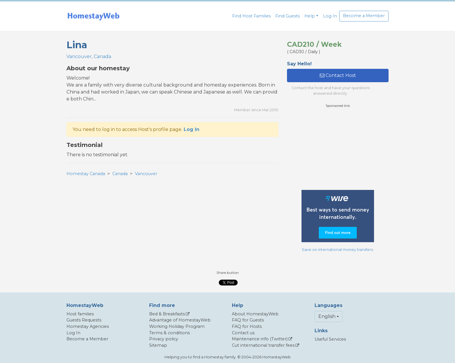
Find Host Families (251, 16)
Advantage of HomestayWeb (180, 320)
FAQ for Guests (248, 320)
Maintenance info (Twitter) (260, 339)
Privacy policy (163, 339)
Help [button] (309, 16)
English (326, 316)
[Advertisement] (337, 149)
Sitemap (158, 345)
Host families (80, 314)
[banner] (93, 16)
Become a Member (364, 15)
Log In (330, 16)
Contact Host (338, 75)
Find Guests (287, 16)
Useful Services (330, 339)
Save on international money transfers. (338, 249)
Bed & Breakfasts (167, 314)
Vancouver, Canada (88, 56)
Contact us (243, 332)
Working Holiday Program (177, 326)
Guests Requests (83, 320)
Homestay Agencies (87, 326)
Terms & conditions (169, 332)
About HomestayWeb (255, 314)
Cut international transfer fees (263, 345)
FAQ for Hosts (247, 326)
